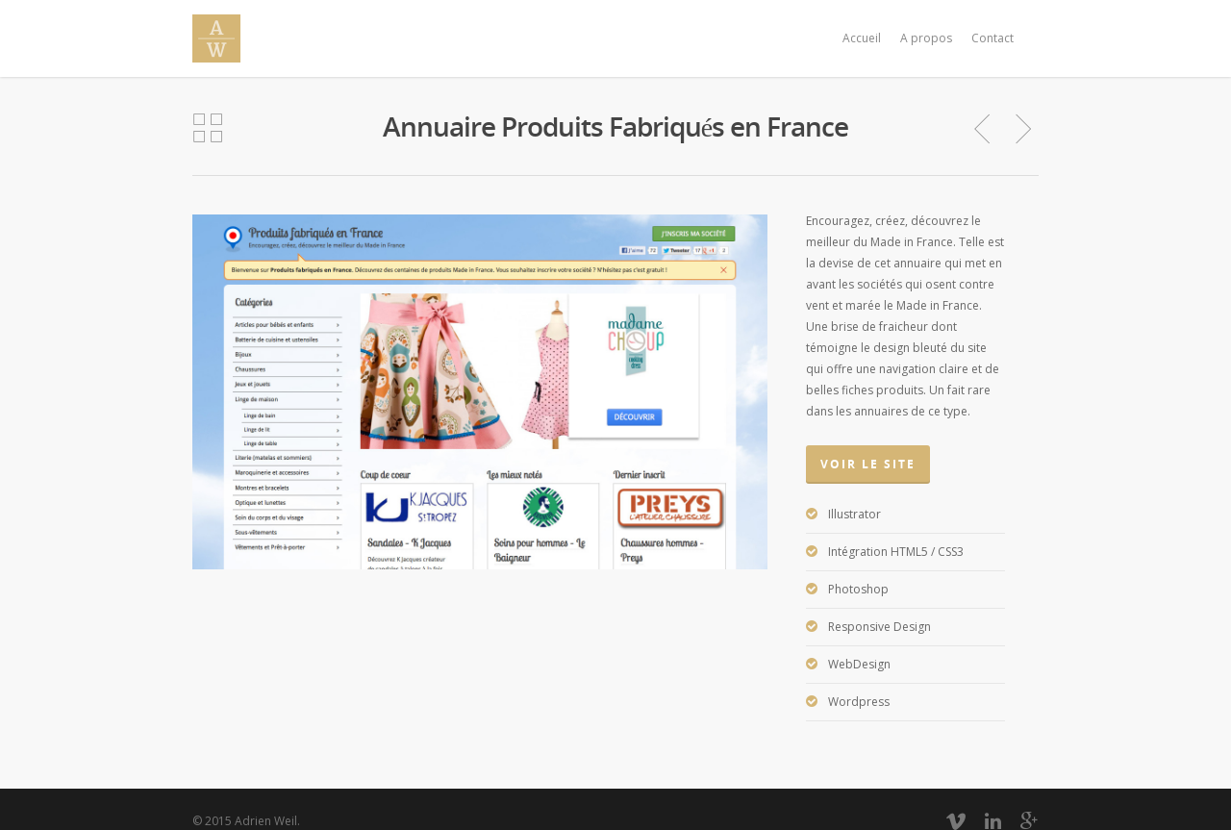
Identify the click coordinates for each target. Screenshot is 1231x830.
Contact (992, 38)
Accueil (861, 38)
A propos (926, 38)
